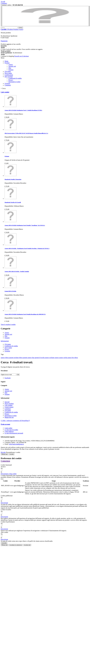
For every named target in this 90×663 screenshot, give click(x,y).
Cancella (4, 543)
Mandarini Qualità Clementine (13, 179)
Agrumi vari (12, 66)
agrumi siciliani (14, 357)
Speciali (7, 402)
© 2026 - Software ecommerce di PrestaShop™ (15, 420)
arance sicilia (63, 357)
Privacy (10, 80)
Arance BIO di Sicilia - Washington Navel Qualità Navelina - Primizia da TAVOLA (27, 248)
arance (57, 357)
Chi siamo (8, 71)
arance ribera (5, 357)
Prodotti (7, 63)
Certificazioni (9, 75)
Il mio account (5, 424)
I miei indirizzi (9, 431)
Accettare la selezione (15, 545)
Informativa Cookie (14, 82)
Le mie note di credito (11, 430)
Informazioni (5, 341)
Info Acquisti (9, 76)
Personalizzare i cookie (13, 452)
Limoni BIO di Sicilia (10, 291)
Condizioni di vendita (15, 78)
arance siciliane (50, 357)
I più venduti (5, 92)
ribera (21, 357)
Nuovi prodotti (9, 403)
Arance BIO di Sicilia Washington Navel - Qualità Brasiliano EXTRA (23, 110)
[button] (9, 474)
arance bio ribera (73, 357)
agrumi (25, 357)
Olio (9, 68)
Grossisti (7, 83)
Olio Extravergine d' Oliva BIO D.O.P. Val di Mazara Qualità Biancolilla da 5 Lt (26, 133)
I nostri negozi (9, 407)
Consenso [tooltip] (5, 461)
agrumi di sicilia (40, 357)
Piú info (3, 452)
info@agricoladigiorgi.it (16, 444)
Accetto (11, 454)
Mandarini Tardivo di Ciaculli (13, 202)
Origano (10, 70)
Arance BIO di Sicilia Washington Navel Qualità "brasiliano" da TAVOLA (25, 225)
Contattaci (4, 3)
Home (6, 61)
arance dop (31, 357)
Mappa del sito (9, 417)
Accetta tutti (27, 545)
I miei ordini (8, 428)
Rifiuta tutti (5, 454)
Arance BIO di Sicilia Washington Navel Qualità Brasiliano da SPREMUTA (25, 314)
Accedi (3, 1)
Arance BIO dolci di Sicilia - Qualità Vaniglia (17, 271)
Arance (10, 64)
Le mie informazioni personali (14, 433)
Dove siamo (8, 73)
